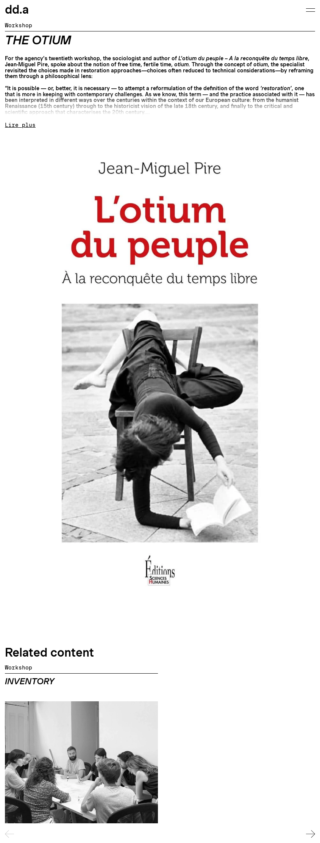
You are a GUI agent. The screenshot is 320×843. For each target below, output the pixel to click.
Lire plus (20, 125)
